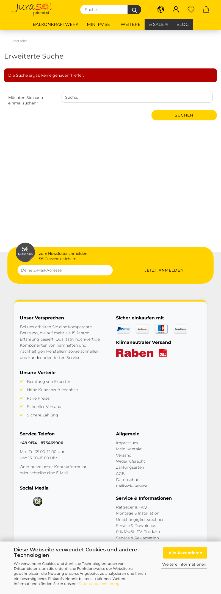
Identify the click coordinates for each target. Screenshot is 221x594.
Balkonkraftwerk (56, 24)
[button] (160, 9)
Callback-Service (131, 486)
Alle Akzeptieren (185, 552)
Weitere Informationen (184, 564)
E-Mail (62, 472)
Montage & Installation (137, 513)
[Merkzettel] (190, 9)
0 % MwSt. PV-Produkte (138, 531)
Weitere (130, 24)
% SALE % (158, 24)
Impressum (127, 442)
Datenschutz (128, 479)
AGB (120, 473)
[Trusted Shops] (37, 501)
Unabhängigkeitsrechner (140, 519)
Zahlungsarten (130, 467)
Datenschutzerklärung (99, 583)
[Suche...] (134, 9)
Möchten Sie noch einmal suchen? (25, 100)
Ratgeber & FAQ (131, 507)
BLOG (182, 24)
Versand (123, 455)
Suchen (184, 115)
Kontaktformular (70, 466)
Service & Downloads (136, 525)
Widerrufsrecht (130, 461)
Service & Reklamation (137, 537)
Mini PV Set (99, 24)
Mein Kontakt (129, 448)
